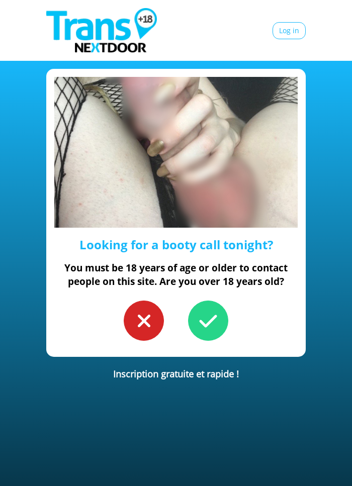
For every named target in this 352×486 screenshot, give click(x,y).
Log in (289, 30)
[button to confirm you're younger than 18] (144, 321)
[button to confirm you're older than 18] (208, 321)
